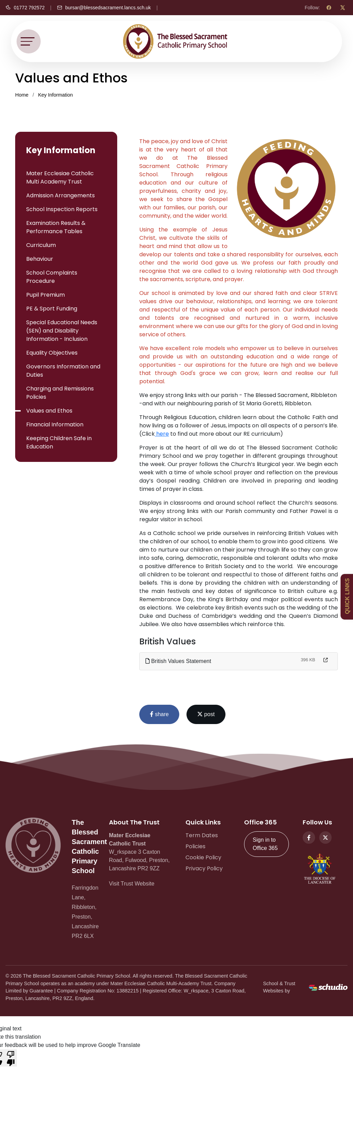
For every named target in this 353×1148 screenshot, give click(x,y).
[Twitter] (325, 837)
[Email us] (104, 7)
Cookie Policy (203, 857)
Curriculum (41, 245)
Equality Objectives (52, 353)
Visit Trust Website (131, 884)
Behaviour (39, 259)
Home (21, 95)
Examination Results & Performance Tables (55, 227)
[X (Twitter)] (342, 7)
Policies (195, 846)
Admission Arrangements (60, 195)
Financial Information (54, 424)
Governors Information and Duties (63, 371)
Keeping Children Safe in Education (59, 442)
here (162, 434)
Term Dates (201, 835)
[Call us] (25, 7)
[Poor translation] (10, 1058)
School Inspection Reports (62, 209)
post (206, 714)
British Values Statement (178, 661)
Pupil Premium (45, 295)
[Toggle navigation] (29, 41)
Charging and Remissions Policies (60, 393)
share (159, 714)
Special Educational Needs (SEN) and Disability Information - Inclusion (61, 330)
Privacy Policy (204, 868)
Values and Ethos (49, 411)
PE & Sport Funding (51, 309)
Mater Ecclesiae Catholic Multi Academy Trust (60, 177)
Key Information (55, 95)
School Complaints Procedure (51, 277)
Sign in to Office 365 (265, 844)
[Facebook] (329, 7)
